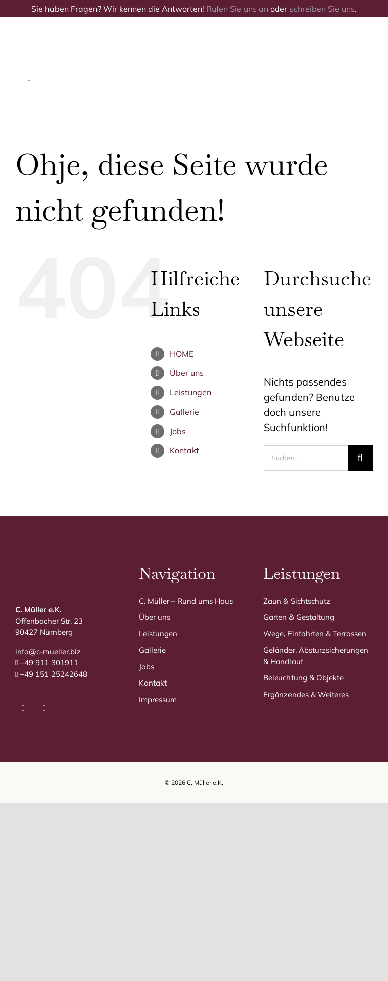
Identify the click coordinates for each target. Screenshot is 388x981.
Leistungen (190, 392)
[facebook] (23, 708)
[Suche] (360, 458)
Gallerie (184, 412)
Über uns (187, 373)
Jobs (178, 431)
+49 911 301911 (49, 662)
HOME (181, 354)
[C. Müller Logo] (127, 32)
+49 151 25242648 (53, 674)
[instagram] (44, 708)
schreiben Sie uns (322, 9)
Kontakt (184, 450)
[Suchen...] (306, 458)
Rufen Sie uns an (237, 9)
